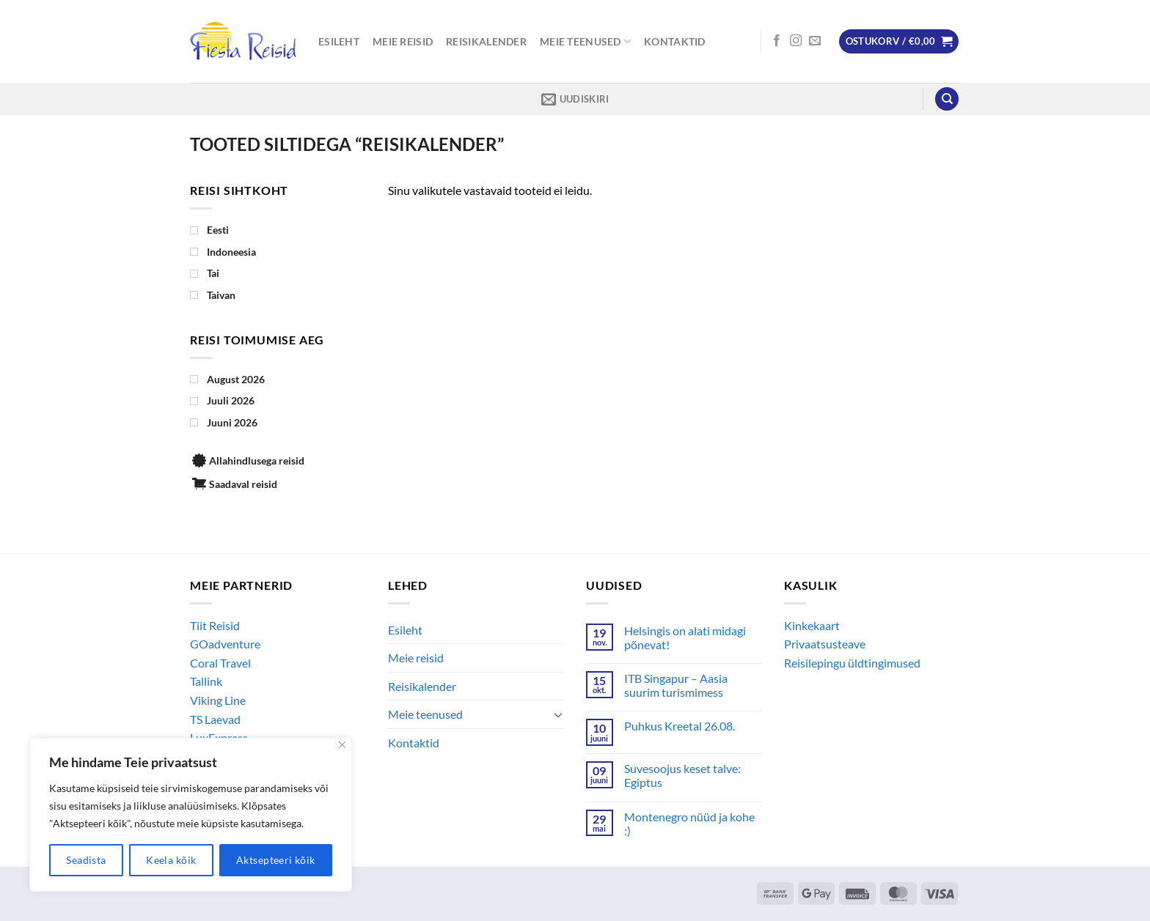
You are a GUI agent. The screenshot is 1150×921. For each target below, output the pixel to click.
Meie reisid (403, 41)
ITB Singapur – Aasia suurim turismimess (676, 685)
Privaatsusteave (824, 644)
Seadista (86, 860)
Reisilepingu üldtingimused (852, 663)
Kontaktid (675, 41)
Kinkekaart (812, 625)
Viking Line (218, 700)
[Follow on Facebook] (777, 41)
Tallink (206, 681)
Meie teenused (585, 41)
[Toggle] (558, 714)
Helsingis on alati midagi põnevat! (685, 637)
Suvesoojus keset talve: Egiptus (682, 775)
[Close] (342, 744)
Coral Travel (220, 663)
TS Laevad (215, 719)
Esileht (338, 41)
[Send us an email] (815, 41)
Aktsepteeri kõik (275, 860)
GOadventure (225, 644)
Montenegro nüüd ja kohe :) (689, 823)
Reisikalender (486, 41)
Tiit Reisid (215, 625)
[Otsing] (947, 99)
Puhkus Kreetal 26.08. (679, 726)
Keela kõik (171, 860)
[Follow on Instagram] (796, 41)
